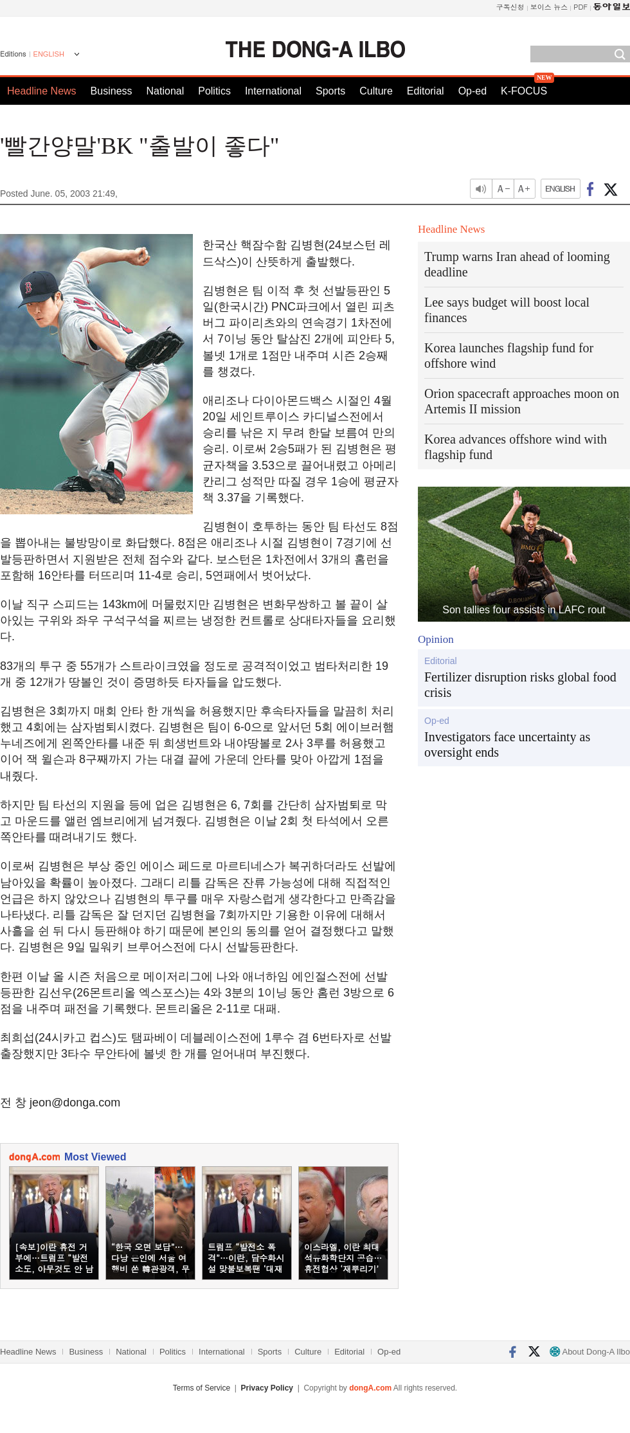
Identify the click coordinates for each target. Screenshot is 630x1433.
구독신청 (510, 7)
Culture (376, 91)
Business (111, 91)
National (165, 91)
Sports (330, 91)
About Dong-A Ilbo (590, 1351)
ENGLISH (48, 54)
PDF (580, 7)
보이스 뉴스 (549, 7)
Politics (214, 91)
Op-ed (472, 91)
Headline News (41, 91)
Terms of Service (201, 1387)
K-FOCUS (524, 91)
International (273, 91)
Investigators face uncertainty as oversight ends (507, 744)
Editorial (425, 91)
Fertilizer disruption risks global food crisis (520, 684)
